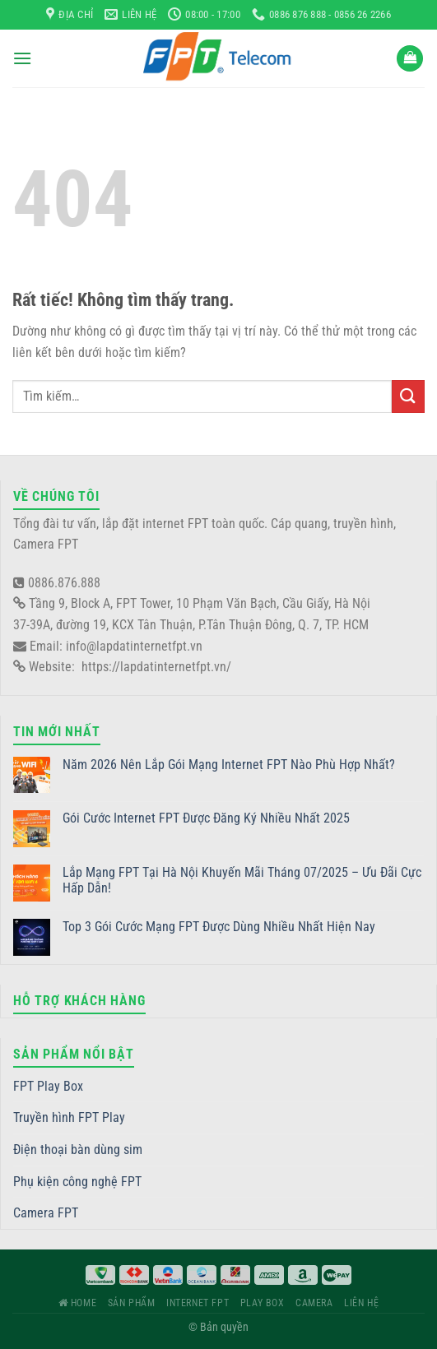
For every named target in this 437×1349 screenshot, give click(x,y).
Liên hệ (361, 1303)
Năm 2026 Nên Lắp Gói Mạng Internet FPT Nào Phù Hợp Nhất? (229, 764)
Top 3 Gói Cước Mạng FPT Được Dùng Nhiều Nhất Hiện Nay (219, 926)
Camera (314, 1303)
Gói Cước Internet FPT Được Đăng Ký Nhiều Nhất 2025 (206, 818)
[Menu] (22, 58)
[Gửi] (408, 396)
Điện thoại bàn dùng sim (77, 1149)
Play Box (262, 1303)
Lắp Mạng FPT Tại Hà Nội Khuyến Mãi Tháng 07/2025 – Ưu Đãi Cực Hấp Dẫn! (242, 880)
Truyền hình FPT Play (69, 1117)
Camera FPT (45, 1213)
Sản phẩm (132, 1303)
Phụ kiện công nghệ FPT (77, 1181)
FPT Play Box (48, 1086)
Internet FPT (197, 1303)
